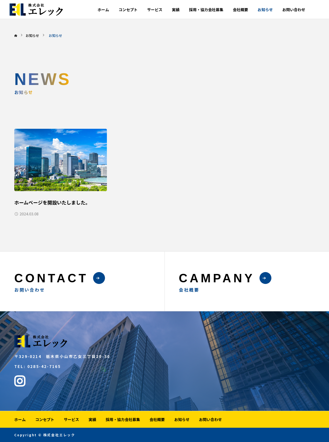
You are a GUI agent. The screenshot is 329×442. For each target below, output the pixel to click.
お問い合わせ (293, 9)
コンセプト (128, 9)
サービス (154, 9)
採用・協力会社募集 (206, 9)
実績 (175, 9)
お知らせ (265, 9)
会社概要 (240, 9)
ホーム (103, 9)
